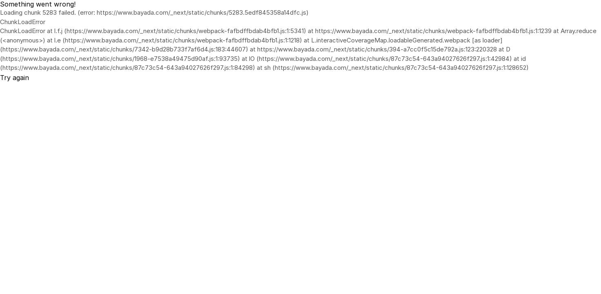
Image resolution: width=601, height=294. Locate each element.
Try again (14, 78)
